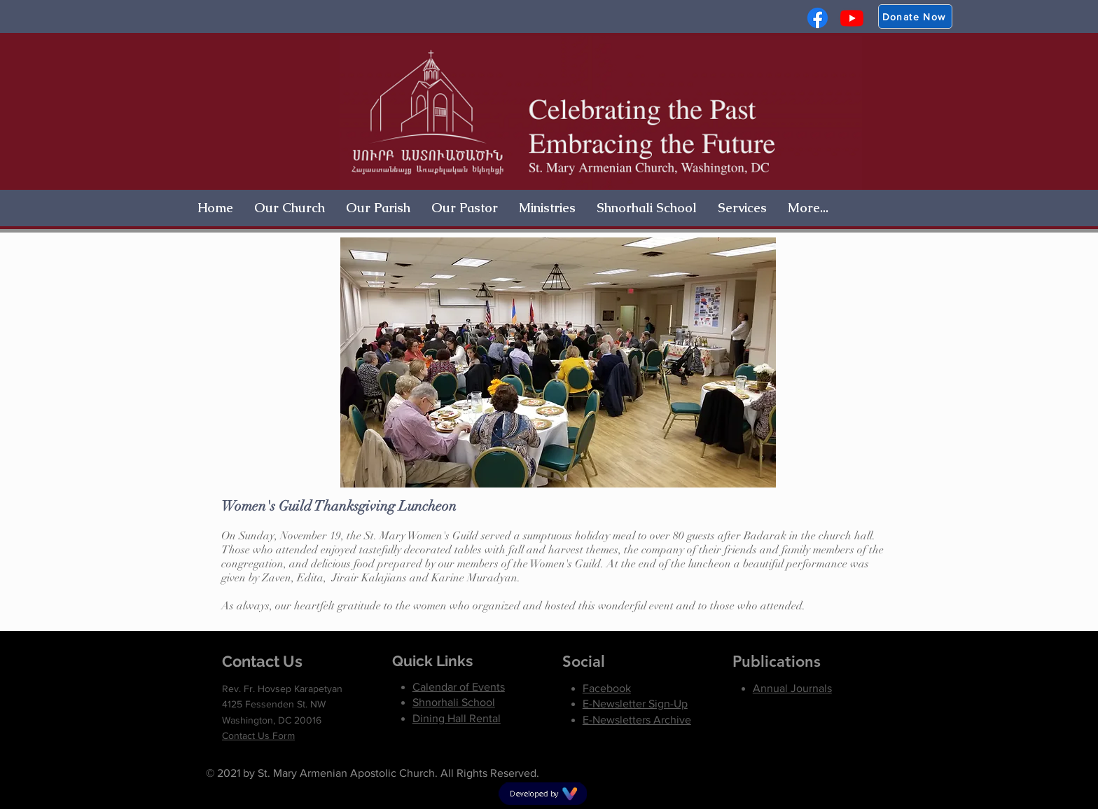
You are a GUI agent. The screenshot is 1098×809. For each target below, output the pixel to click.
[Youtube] (852, 18)
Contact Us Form (258, 735)
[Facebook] (817, 18)
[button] (289, 207)
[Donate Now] (915, 16)
